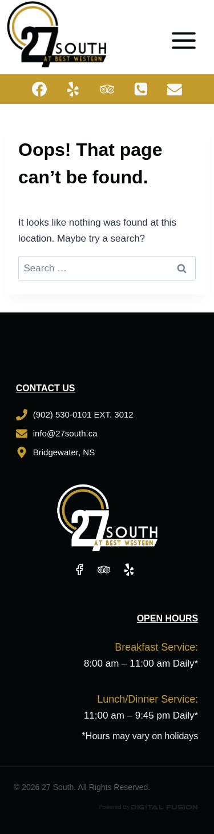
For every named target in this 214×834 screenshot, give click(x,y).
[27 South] (57, 34)
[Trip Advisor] (107, 89)
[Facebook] (39, 89)
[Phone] (141, 89)
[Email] (175, 89)
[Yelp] (73, 89)
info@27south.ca (65, 433)
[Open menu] (187, 34)
